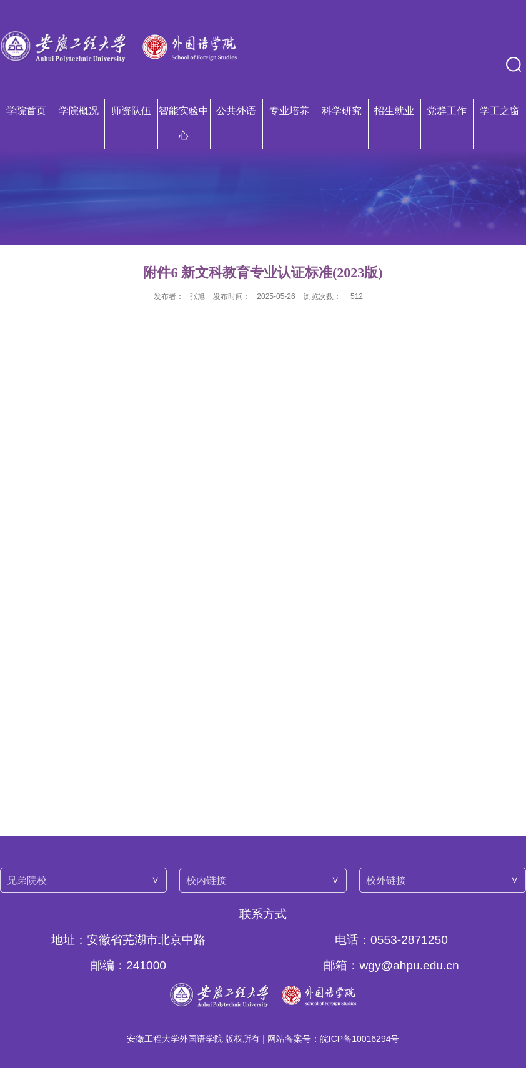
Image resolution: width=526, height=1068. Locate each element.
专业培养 (289, 110)
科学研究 (342, 110)
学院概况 (79, 110)
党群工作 (447, 110)
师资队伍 (131, 110)
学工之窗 (500, 110)
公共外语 (236, 110)
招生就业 (394, 110)
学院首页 (26, 110)
